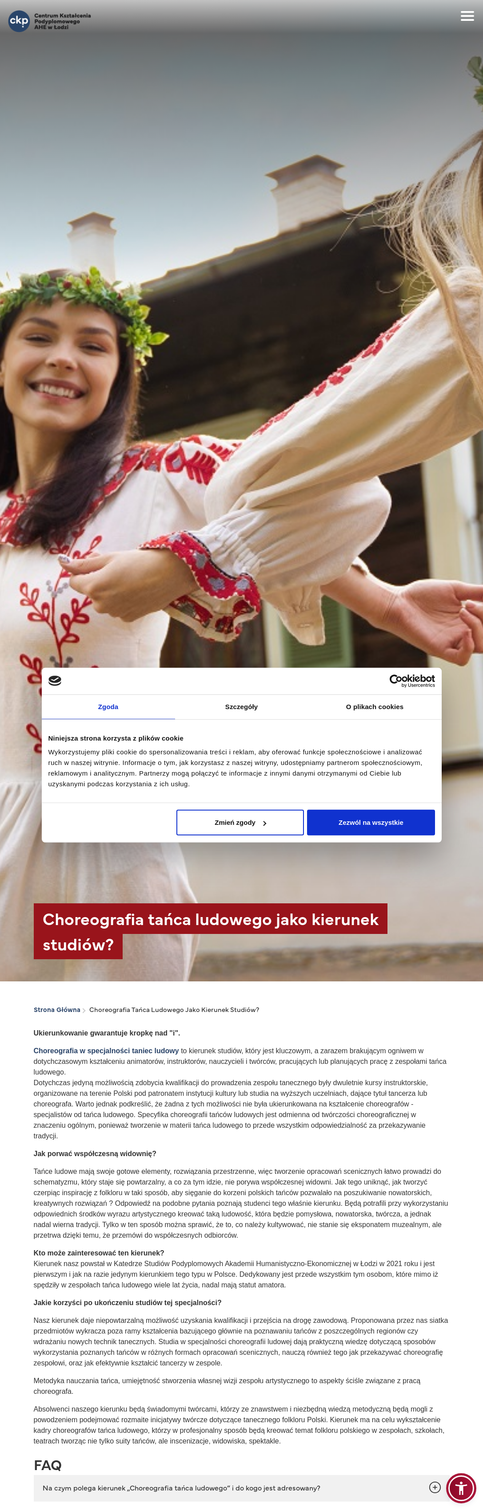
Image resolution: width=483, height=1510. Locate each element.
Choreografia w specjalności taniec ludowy (107, 1051)
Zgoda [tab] (108, 706)
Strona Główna (57, 1009)
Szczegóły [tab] (241, 706)
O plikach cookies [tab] (374, 706)
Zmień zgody (240, 822)
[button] (461, 1488)
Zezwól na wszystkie (371, 822)
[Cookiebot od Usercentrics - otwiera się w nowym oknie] (396, 680)
